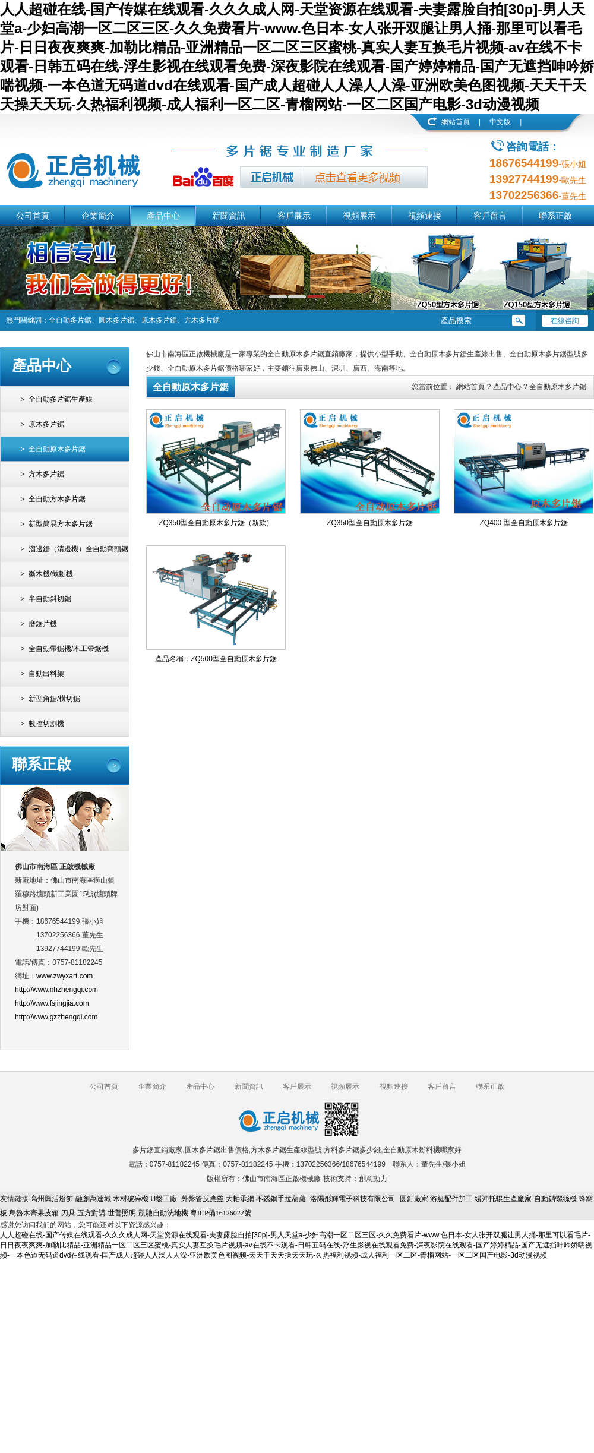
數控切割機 (46, 723)
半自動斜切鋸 (50, 599)
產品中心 (163, 215)
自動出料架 (46, 673)
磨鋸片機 (43, 624)
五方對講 (91, 1213)
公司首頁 (32, 215)
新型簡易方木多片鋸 (61, 524)
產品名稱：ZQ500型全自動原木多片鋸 (216, 659)
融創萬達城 (93, 1199)
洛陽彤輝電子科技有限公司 (353, 1199)
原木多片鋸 (46, 424)
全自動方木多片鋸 (57, 499)
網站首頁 (455, 122)
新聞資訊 (228, 215)
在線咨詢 (565, 321)
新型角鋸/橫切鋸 (54, 698)
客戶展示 (294, 215)
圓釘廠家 (414, 1199)
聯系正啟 (555, 215)
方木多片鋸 (46, 474)
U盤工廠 (163, 1199)
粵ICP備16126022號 (220, 1213)
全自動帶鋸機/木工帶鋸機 (69, 649)
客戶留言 (490, 215)
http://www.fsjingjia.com (52, 1003)
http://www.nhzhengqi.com (56, 989)
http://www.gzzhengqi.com (56, 1017)
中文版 (500, 122)
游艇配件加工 (451, 1199)
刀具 (68, 1213)
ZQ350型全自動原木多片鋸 (370, 523)
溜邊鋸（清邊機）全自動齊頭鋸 (78, 549)
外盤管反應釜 (202, 1199)
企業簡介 (98, 215)
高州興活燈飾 (51, 1199)
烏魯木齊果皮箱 (34, 1213)
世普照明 (122, 1213)
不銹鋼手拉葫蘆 (281, 1199)
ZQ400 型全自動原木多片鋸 (523, 523)
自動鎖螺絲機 (555, 1199)
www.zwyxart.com (64, 976)
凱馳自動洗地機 (163, 1213)
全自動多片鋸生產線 (61, 399)
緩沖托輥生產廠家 (503, 1199)
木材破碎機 (130, 1199)
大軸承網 (240, 1199)
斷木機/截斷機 (51, 574)
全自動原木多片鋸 (57, 449)
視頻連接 (424, 215)
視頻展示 (359, 215)
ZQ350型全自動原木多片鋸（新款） (216, 523)
